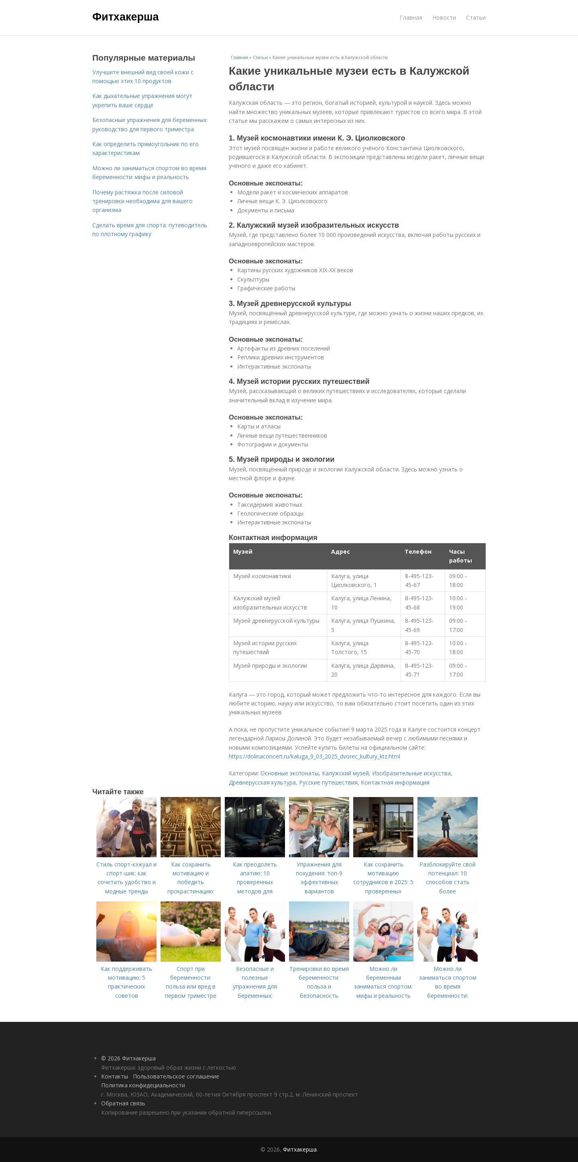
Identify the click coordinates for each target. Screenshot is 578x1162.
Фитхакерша (125, 17)
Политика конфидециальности (143, 1085)
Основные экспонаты (290, 773)
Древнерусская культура (262, 782)
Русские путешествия (328, 782)
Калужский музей (345, 773)
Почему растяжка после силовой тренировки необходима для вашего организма (142, 201)
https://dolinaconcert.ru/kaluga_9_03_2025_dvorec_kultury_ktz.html (314, 756)
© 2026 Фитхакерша (128, 1058)
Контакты (114, 1076)
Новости (444, 17)
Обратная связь (123, 1103)
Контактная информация (395, 782)
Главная (411, 17)
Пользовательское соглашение (176, 1076)
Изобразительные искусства (411, 773)
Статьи (476, 17)
